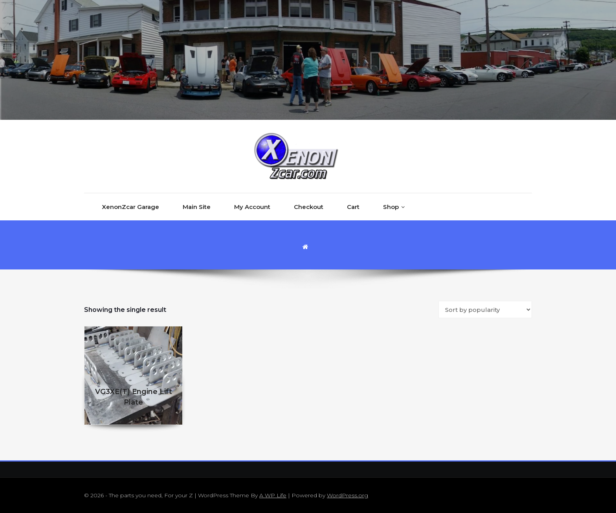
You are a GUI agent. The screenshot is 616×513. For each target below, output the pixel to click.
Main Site (197, 207)
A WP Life (272, 495)
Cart (353, 207)
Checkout (308, 207)
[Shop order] (485, 309)
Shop (391, 207)
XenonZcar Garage (130, 207)
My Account (252, 207)
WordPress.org (347, 495)
